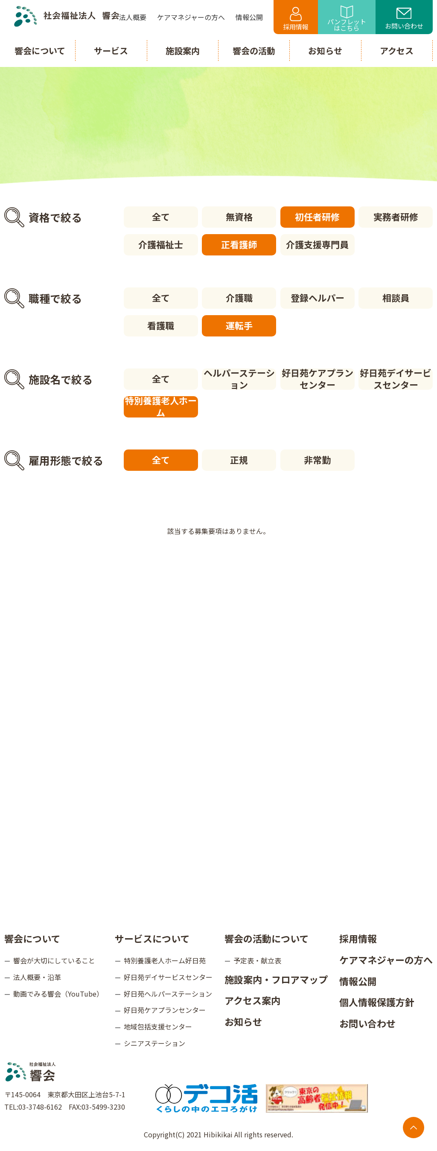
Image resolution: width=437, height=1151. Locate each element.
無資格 (239, 216)
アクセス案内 (252, 1000)
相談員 (395, 297)
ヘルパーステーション (239, 379)
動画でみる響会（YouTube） (58, 994)
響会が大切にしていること (54, 960)
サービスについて (152, 938)
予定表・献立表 (257, 960)
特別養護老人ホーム (161, 406)
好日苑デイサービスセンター (395, 379)
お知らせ (243, 1021)
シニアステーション (154, 1043)
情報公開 (358, 981)
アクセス (397, 50)
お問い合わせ (404, 19)
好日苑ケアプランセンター (317, 379)
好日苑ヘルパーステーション (168, 994)
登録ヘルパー (317, 297)
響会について (32, 938)
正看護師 (239, 244)
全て (161, 216)
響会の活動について (266, 938)
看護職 (160, 325)
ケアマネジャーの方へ (386, 959)
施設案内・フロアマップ (276, 979)
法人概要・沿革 (37, 977)
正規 (239, 459)
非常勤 (317, 459)
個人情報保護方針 (376, 1002)
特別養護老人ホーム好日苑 (165, 960)
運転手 (239, 325)
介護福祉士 (160, 244)
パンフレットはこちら (346, 19)
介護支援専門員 (317, 244)
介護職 (239, 297)
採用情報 (296, 19)
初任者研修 (317, 216)
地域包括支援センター (158, 1026)
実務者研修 (395, 216)
